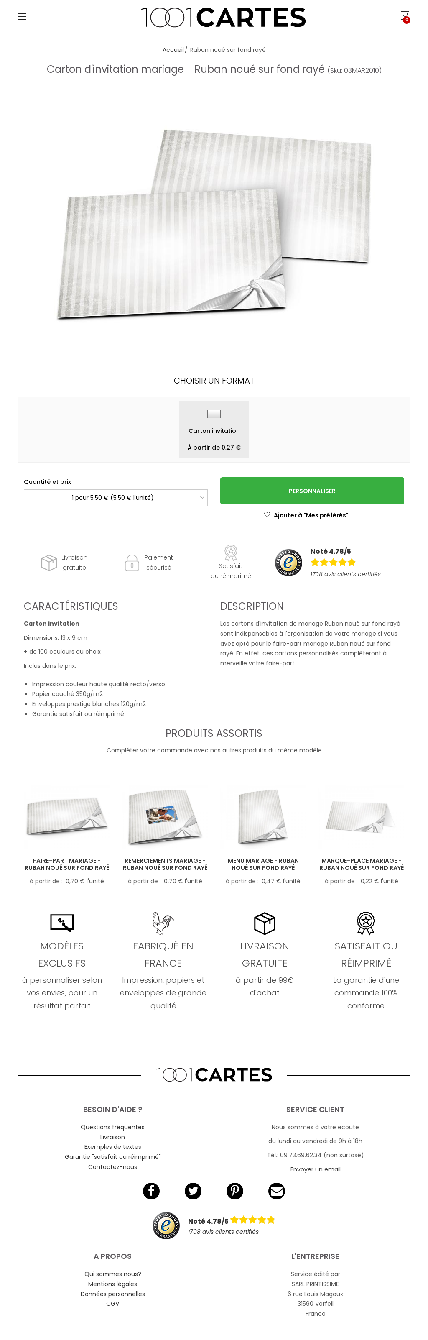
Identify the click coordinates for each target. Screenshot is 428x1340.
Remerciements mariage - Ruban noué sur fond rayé (165, 864)
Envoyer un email (315, 1169)
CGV (112, 1303)
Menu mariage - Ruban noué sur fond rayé (263, 864)
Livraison (112, 1137)
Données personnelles (113, 1294)
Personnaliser (312, 491)
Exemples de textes (112, 1147)
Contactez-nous (112, 1167)
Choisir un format (214, 380)
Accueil (173, 50)
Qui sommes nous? (112, 1274)
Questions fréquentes (113, 1127)
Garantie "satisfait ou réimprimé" (113, 1157)
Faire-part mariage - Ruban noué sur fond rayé (67, 864)
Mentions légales (112, 1284)
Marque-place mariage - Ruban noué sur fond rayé (361, 864)
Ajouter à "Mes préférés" (306, 515)
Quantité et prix (47, 482)
